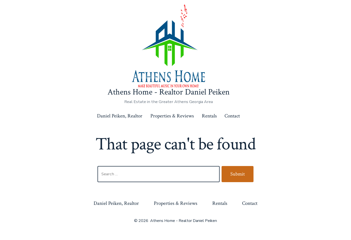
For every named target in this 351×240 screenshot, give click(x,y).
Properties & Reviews (172, 116)
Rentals (209, 116)
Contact (232, 116)
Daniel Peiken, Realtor (119, 116)
